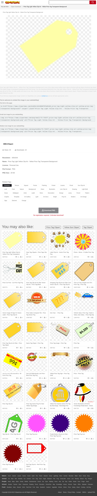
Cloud (84, 476)
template (16, 196)
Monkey (77, 478)
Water (76, 476)
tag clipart (87, 227)
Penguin (90, 478)
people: (4, 481)
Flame (40, 476)
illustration (52, 189)
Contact (78, 492)
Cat (24, 478)
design (61, 193)
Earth (33, 476)
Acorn (9, 476)
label (33, 193)
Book (20, 484)
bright (55, 196)
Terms (65, 492)
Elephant (49, 478)
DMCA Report (8, 144)
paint (13, 189)
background (32, 189)
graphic (6, 196)
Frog (58, 478)
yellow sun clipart (71, 227)
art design (83, 196)
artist (25, 193)
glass (42, 189)
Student (10, 484)
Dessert (19, 487)
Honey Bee (63, 478)
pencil (78, 193)
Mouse (82, 478)
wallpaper (16, 193)
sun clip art (81, 185)
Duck (40, 478)
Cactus (24, 476)
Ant (9, 478)
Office (79, 484)
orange (24, 200)
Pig (86, 478)
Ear (43, 481)
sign (5, 200)
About (60, 492)
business (7, 185)
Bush (80, 476)
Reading (31, 484)
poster (53, 185)
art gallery (27, 196)
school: (4, 484)
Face (79, 481)
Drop (88, 476)
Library (65, 484)
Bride (17, 481)
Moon (60, 476)
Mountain (71, 476)
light (36, 196)
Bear (12, 478)
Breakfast (9, 487)
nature (22, 189)
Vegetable (54, 487)
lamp (70, 193)
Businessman (32, 481)
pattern (87, 193)
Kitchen (60, 487)
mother (26, 481)
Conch (29, 476)
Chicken (29, 478)
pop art (64, 196)
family (21, 481)
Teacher (15, 484)
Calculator (90, 484)
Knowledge (59, 484)
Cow (33, 478)
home (55, 481)
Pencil (36, 484)
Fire (37, 476)
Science (70, 484)
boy (66, 481)
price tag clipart (53, 227)
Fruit (34, 487)
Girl (63, 481)
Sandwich (42, 487)
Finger (83, 481)
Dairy (14, 487)
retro (41, 193)
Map (54, 484)
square (26, 185)
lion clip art (63, 189)
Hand (87, 481)
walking (51, 481)
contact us (44, 96)
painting (44, 185)
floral (71, 185)
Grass (50, 476)
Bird (16, 478)
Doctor (39, 481)
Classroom (25, 484)
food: (4, 487)
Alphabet (84, 484)
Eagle (44, 478)
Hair (60, 481)
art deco (45, 196)
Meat (37, 487)
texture (17, 185)
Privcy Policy (71, 492)
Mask (9, 481)
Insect (68, 478)
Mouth (74, 481)
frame (35, 185)
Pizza (69, 487)
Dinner (65, 487)
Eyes (46, 481)
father (70, 481)
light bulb (85, 189)
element (14, 200)
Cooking (83, 487)
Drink (23, 487)
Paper (74, 484)
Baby (13, 481)
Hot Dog (88, 487)
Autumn (14, 476)
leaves (62, 185)
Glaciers (46, 476)
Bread (78, 487)
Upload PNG (91, 492)
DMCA (84, 492)
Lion (73, 478)
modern (73, 196)
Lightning (55, 476)
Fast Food (28, 487)
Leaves (19, 476)
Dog (37, 478)
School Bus (48, 484)
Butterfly (20, 478)
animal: (4, 478)
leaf (5, 189)
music (6, 193)
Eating (73, 487)
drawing (74, 189)
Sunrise (65, 476)
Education (41, 484)
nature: (4, 476)
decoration (51, 193)
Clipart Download (16, 6)
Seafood (48, 487)
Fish (54, 478)
